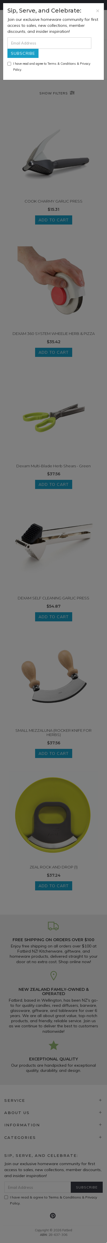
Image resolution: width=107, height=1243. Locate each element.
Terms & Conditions (61, 64)
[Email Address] (49, 43)
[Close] (98, 10)
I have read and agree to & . (48, 67)
